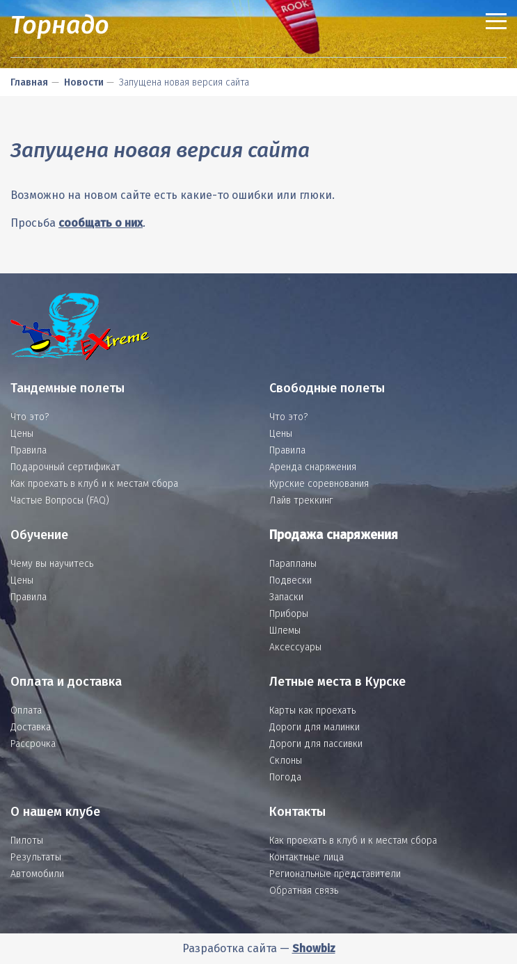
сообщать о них (100, 223)
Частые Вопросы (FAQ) (59, 500)
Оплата (26, 710)
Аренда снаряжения (312, 467)
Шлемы (285, 630)
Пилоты (26, 840)
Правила (28, 450)
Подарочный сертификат (65, 467)
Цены (21, 434)
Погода (285, 777)
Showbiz (313, 948)
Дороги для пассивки (316, 744)
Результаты (35, 857)
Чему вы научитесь (51, 564)
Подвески (290, 580)
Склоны (285, 760)
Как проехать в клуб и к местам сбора (94, 484)
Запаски (286, 597)
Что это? (29, 417)
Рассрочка (33, 744)
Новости (84, 82)
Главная (29, 82)
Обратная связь (303, 891)
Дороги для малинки (314, 727)
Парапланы (293, 564)
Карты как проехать (312, 710)
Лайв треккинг (301, 500)
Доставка (30, 727)
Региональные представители (335, 874)
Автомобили (37, 874)
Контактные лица (306, 857)
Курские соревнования (319, 484)
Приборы (288, 614)
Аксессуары (295, 647)
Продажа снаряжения (333, 535)
